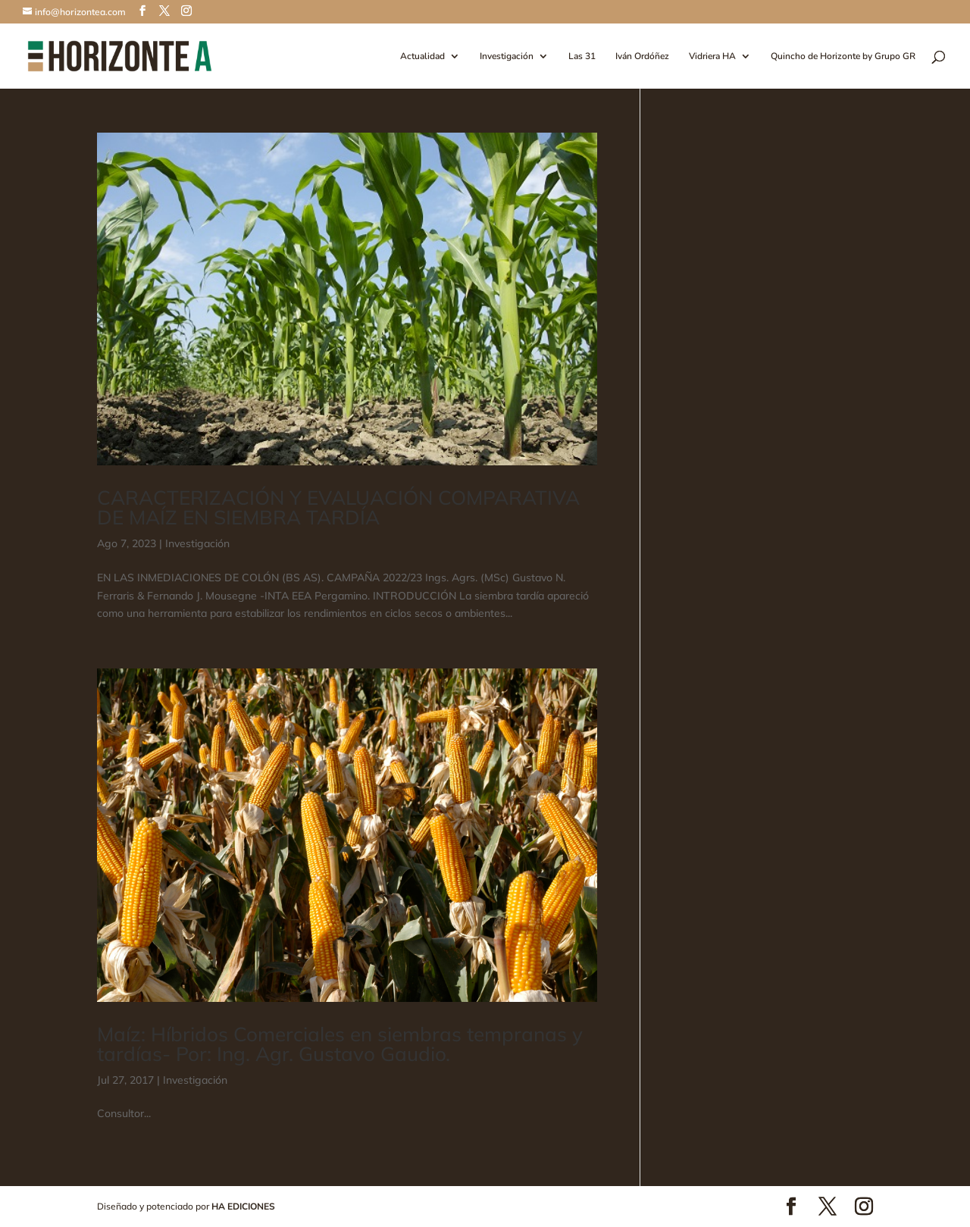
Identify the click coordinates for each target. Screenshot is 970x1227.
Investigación (507, 56)
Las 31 (582, 56)
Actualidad (422, 56)
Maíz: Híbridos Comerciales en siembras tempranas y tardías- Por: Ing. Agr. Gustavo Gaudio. (340, 1044)
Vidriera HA (712, 56)
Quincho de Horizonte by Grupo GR (843, 56)
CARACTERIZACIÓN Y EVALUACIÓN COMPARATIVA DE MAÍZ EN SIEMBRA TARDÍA (338, 507)
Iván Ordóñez (642, 56)
